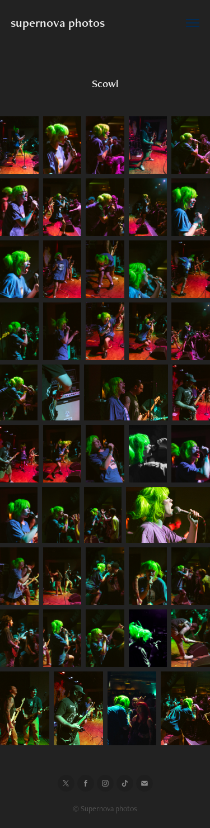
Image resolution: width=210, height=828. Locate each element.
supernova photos (58, 23)
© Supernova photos (105, 808)
